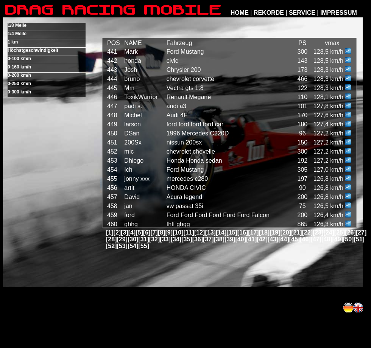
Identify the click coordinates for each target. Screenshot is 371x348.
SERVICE (302, 12)
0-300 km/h (19, 92)
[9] (169, 232)
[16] (242, 232)
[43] (273, 239)
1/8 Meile (17, 25)
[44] (283, 239)
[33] (165, 239)
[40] (240, 239)
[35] (186, 239)
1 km (13, 42)
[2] (117, 232)
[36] (197, 239)
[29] (122, 239)
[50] (348, 239)
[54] (133, 246)
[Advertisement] (260, 307)
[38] (219, 239)
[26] (350, 232)
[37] (208, 239)
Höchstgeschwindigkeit (33, 50)
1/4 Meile (17, 33)
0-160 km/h (19, 67)
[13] (210, 232)
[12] (199, 232)
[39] (229, 239)
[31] (143, 239)
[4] (132, 232)
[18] (264, 232)
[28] (111, 239)
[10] (178, 232)
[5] (139, 232)
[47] (316, 239)
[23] (318, 232)
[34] (176, 239)
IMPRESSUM (338, 12)
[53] (122, 246)
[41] (251, 239)
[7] (154, 232)
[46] (305, 239)
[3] (124, 232)
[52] (111, 246)
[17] (253, 232)
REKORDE (269, 12)
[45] (294, 239)
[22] (307, 232)
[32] (154, 239)
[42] (262, 239)
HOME (240, 12)
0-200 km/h (19, 75)
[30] (133, 239)
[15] (231, 232)
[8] (161, 232)
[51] (359, 239)
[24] (328, 232)
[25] (339, 232)
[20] (286, 232)
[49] (337, 239)
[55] (143, 246)
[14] (221, 232)
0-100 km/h (19, 58)
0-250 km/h (19, 83)
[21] (296, 232)
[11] (189, 232)
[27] (361, 232)
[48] (326, 239)
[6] (147, 232)
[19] (275, 232)
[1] (110, 232)
